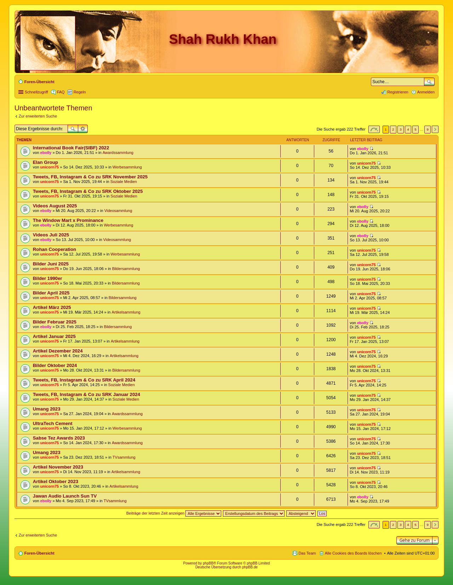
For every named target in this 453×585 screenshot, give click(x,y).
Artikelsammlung (125, 312)
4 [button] (408, 129)
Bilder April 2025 (51, 293)
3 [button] (401, 129)
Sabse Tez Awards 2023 (59, 438)
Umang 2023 (47, 409)
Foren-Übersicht (39, 553)
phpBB (208, 563)
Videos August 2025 (55, 205)
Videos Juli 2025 (51, 234)
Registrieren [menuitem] (397, 92)
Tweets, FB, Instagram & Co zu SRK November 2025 (90, 176)
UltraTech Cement (53, 423)
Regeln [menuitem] (80, 92)
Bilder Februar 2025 (54, 322)
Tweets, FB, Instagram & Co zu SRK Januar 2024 (86, 394)
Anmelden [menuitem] (426, 92)
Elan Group (45, 162)
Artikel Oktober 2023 (55, 481)
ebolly (46, 152)
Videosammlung (118, 210)
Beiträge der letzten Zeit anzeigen (174, 513)
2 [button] (393, 129)
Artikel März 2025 (52, 307)
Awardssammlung (118, 152)
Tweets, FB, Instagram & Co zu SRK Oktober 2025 (88, 191)
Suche (429, 82)
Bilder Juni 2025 (51, 263)
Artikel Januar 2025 (54, 336)
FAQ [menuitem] (61, 92)
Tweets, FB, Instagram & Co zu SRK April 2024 (84, 380)
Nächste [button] (435, 129)
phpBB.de (250, 567)
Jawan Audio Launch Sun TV (65, 496)
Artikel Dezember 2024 (58, 351)
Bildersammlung (126, 268)
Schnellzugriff (36, 92)
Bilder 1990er (47, 278)
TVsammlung (124, 457)
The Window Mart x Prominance (68, 220)
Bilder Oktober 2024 (55, 365)
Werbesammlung (127, 167)
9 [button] (427, 129)
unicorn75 (49, 167)
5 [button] (415, 129)
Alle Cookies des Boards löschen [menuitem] (353, 553)
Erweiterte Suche (83, 129)
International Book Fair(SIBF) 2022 (71, 147)
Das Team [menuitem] (307, 553)
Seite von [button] (374, 129)
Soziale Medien (123, 181)
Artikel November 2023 (58, 467)
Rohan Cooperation (54, 249)
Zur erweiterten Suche (38, 116)
